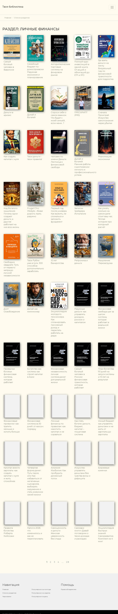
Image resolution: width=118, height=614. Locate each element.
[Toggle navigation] (112, 7)
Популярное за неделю (41, 590)
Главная (7, 18)
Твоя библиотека (12, 6)
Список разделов (22, 18)
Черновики (6, 594)
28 (67, 559)
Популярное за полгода (41, 587)
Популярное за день (40, 594)
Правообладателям (68, 587)
